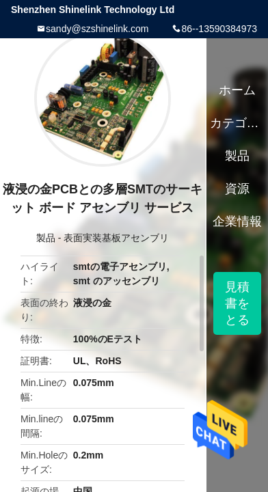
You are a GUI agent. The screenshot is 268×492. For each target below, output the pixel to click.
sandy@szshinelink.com (97, 28)
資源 (237, 188)
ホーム (237, 90)
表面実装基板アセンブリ (116, 237)
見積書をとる (237, 303)
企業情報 (237, 221)
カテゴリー (237, 123)
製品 (45, 237)
